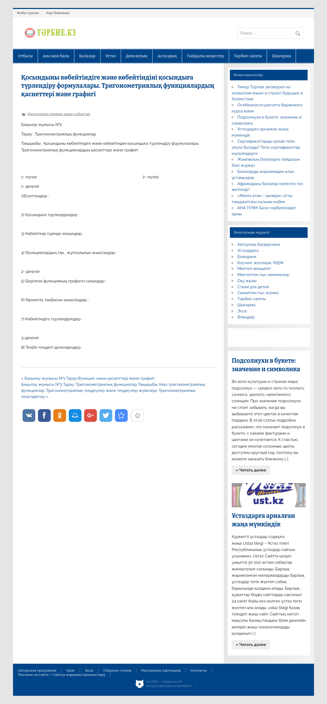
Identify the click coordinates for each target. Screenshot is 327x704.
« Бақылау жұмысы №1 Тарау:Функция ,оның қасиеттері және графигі (87, 378)
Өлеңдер (246, 317)
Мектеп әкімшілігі (254, 268)
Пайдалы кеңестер (205, 56)
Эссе (242, 311)
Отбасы (25, 56)
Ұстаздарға (248, 250)
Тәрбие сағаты (248, 56)
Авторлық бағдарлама (258, 244)
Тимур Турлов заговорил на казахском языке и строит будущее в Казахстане (267, 93)
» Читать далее (251, 470)
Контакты (199, 670)
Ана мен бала (56, 56)
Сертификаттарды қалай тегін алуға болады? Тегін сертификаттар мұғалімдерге (266, 147)
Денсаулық (137, 56)
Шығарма (281, 56)
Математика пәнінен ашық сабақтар (58, 114)
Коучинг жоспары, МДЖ (260, 262)
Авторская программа (37, 670)
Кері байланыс (58, 13)
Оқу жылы (246, 280)
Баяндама (246, 256)
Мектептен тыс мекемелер (263, 274)
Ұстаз (110, 56)
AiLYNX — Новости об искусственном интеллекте (169, 684)
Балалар (87, 56)
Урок (70, 670)
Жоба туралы (27, 13)
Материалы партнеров (160, 670)
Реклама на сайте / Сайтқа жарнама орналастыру (62, 675)
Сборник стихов (117, 670)
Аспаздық (167, 56)
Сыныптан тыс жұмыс (258, 292)
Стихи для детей (253, 287)
